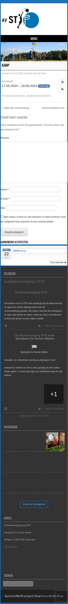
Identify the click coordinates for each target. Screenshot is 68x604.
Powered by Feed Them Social (34, 416)
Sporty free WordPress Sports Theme (23, 596)
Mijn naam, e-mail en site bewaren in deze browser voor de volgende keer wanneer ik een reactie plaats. (33, 219)
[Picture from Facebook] (14, 394)
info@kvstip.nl (11, 547)
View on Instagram (34, 504)
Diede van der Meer (36, 73)
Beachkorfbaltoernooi (54, 108)
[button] (62, 89)
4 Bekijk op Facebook (50, 325)
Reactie (5, 137)
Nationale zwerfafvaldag (15, 108)
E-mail (5, 198)
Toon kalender (58, 262)
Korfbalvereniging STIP (24, 281)
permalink (46, 96)
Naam (5, 189)
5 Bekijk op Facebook (50, 408)
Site (3, 208)
